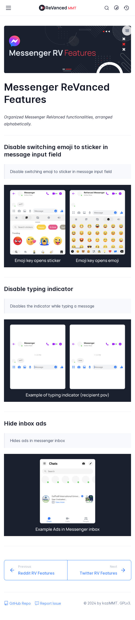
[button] (127, 8)
